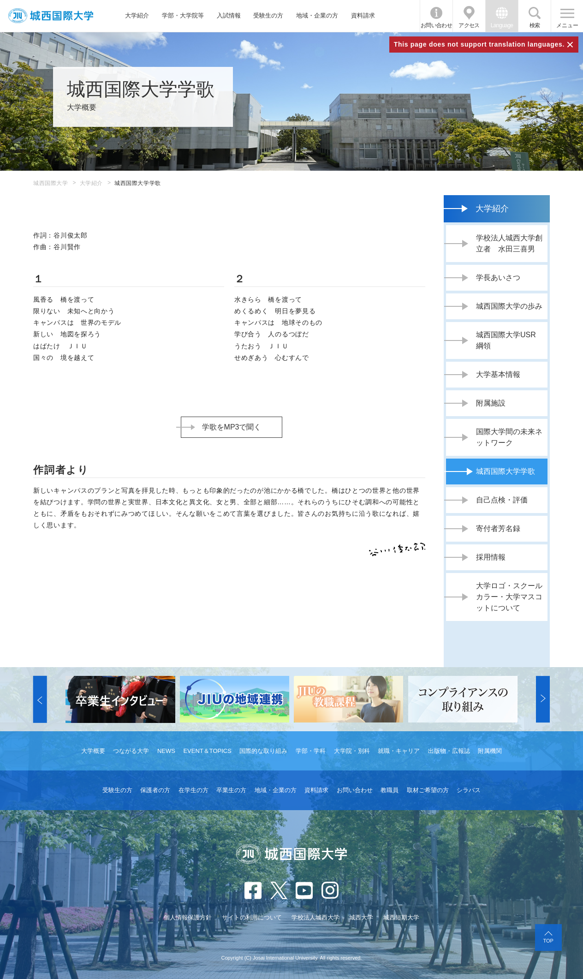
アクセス (469, 25)
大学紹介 (137, 15)
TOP (548, 940)
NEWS (166, 750)
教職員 (390, 790)
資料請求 (363, 15)
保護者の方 (155, 790)
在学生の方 (193, 790)
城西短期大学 (401, 917)
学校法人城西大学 (315, 917)
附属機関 (490, 750)
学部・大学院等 (183, 15)
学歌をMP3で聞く (232, 427)
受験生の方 (268, 15)
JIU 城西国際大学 (50, 16)
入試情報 (229, 15)
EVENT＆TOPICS (207, 750)
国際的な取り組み (263, 750)
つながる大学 (131, 750)
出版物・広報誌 (449, 750)
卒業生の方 (231, 790)
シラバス (469, 790)
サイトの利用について (252, 917)
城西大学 (361, 917)
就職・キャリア (399, 750)
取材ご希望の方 (428, 790)
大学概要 (93, 750)
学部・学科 (311, 750)
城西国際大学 (50, 183)
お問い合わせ (436, 25)
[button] (40, 699)
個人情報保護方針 (188, 917)
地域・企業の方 (317, 15)
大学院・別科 (352, 750)
